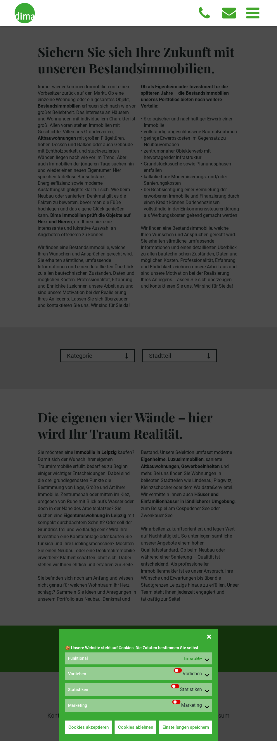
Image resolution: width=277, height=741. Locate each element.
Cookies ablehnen (135, 727)
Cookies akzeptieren (88, 727)
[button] (209, 636)
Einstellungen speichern (185, 727)
